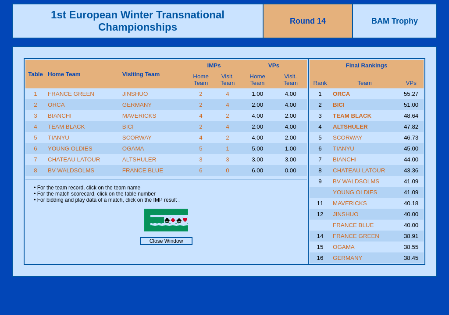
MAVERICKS (139, 115)
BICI (128, 126)
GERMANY (137, 105)
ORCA (56, 105)
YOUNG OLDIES (70, 148)
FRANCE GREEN (71, 94)
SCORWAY (137, 137)
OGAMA (133, 148)
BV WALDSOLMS (71, 170)
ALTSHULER (139, 159)
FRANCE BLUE (142, 170)
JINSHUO (135, 94)
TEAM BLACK (66, 126)
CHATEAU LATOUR (74, 159)
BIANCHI (59, 115)
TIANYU (58, 137)
